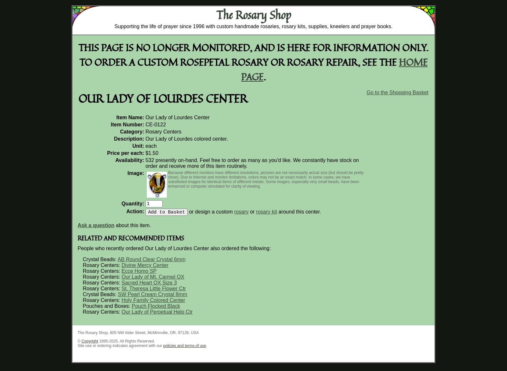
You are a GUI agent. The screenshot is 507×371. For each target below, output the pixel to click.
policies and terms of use (184, 348)
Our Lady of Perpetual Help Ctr (157, 314)
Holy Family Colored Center (153, 303)
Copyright (89, 344)
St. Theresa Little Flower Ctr (154, 291)
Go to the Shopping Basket (397, 92)
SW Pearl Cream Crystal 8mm (152, 297)
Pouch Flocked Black (156, 308)
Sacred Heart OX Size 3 (149, 285)
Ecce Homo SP (139, 273)
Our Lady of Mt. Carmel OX (153, 279)
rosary (241, 214)
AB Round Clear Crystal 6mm (152, 262)
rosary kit (266, 214)
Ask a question (96, 228)
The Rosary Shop (253, 15)
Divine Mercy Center (145, 268)
